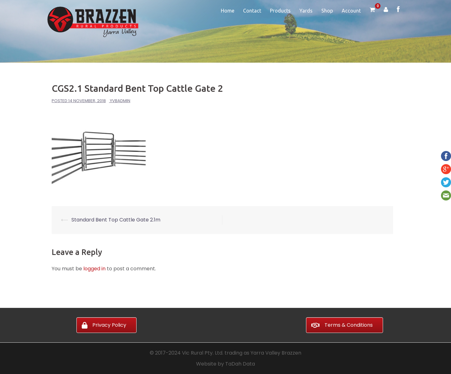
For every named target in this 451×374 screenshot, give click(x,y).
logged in (94, 268)
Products (280, 10)
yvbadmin (120, 101)
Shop (327, 10)
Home (227, 10)
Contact (252, 10)
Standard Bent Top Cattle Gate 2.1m (115, 219)
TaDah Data (240, 363)
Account (351, 10)
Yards (306, 10)
